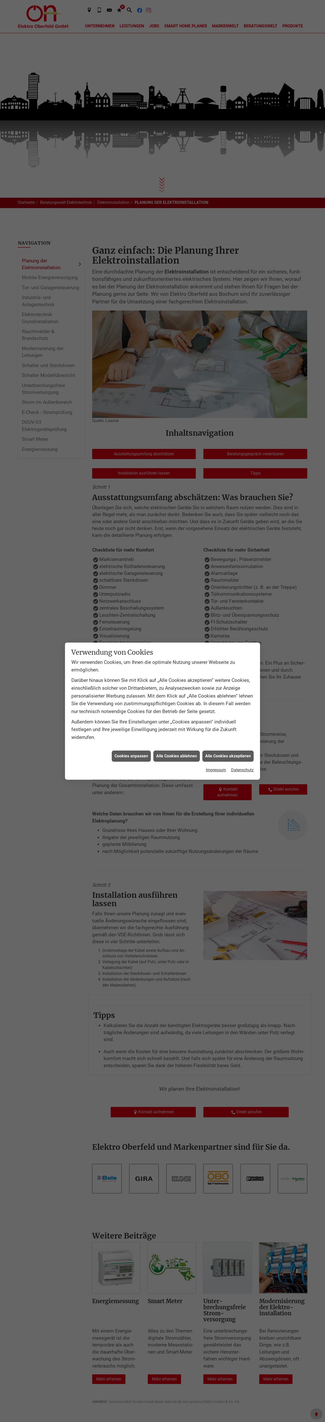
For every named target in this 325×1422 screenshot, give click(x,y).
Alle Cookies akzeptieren (228, 756)
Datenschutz (242, 770)
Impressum (216, 770)
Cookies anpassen (131, 756)
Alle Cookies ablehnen (176, 756)
